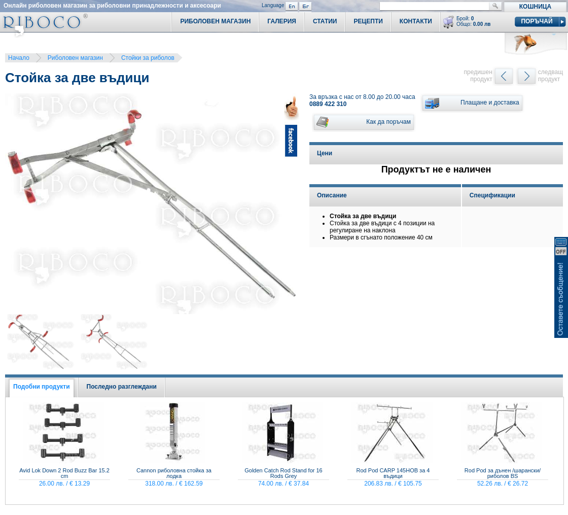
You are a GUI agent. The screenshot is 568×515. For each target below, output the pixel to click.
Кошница (535, 6)
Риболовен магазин (75, 57)
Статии (325, 21)
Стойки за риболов (147, 57)
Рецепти (367, 21)
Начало (18, 57)
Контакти (416, 21)
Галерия (281, 21)
